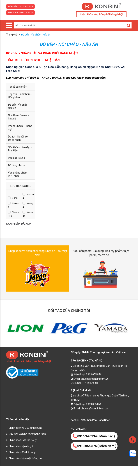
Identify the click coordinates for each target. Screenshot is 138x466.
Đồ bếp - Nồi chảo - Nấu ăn (18, 106)
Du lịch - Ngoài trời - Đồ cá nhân (19, 138)
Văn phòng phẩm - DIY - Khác (18, 174)
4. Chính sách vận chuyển (20, 446)
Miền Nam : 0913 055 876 (20, 12)
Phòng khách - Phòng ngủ (20, 128)
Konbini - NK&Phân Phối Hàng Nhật (90, 420)
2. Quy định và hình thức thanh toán (26, 433)
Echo (15, 197)
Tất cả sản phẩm (17, 86)
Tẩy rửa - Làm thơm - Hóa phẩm (20, 96)
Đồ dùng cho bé (17, 165)
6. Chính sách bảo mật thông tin (24, 458)
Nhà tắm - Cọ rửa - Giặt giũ (18, 117)
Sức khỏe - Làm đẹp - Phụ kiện (20, 149)
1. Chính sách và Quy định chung (24, 427)
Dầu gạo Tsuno (16, 157)
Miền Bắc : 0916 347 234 (20, 6)
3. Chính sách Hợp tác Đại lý (21, 440)
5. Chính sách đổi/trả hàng (21, 452)
